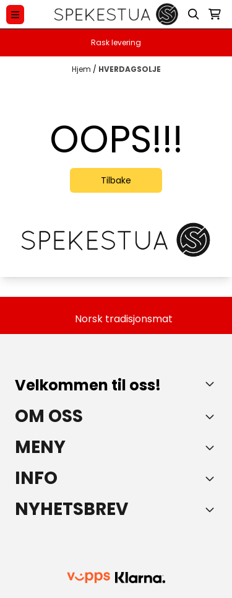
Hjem (82, 69)
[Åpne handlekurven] (215, 14)
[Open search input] (193, 14)
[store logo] (116, 14)
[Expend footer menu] (212, 447)
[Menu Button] (15, 14)
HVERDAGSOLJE (129, 69)
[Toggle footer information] (212, 384)
